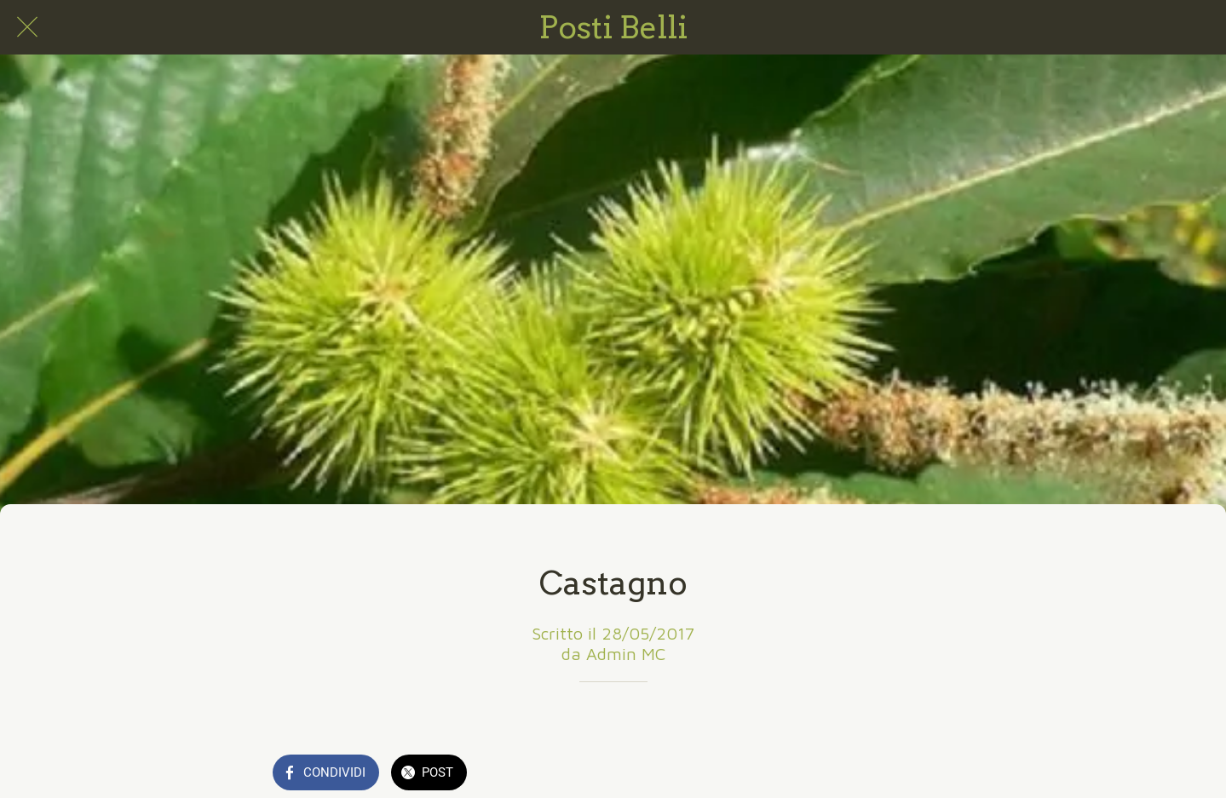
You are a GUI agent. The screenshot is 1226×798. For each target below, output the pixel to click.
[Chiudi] (27, 27)
